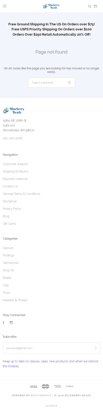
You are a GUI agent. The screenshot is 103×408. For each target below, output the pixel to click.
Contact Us (10, 186)
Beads (7, 278)
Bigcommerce (41, 395)
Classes (8, 248)
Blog (6, 216)
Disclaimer (10, 201)
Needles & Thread (15, 300)
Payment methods (15, 179)
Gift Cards (9, 223)
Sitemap (51, 405)
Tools (6, 292)
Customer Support (15, 164)
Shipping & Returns (15, 171)
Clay (6, 285)
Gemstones (11, 263)
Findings (8, 255)
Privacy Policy (12, 209)
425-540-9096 (13, 138)
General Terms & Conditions (21, 194)
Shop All (8, 270)
